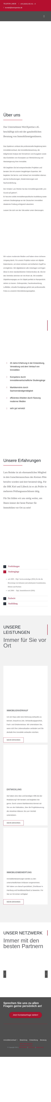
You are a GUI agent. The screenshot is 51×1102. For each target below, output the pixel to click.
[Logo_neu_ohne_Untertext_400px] (14, 15)
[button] (25, 566)
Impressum (31, 1047)
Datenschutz (40, 1047)
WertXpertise (23, 1047)
